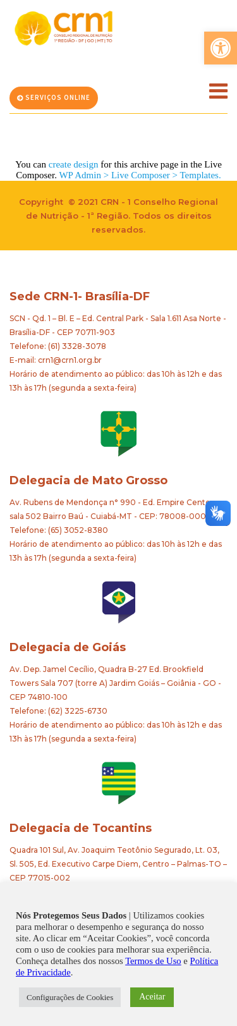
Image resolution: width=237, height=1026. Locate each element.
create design (74, 164)
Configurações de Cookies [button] (70, 997)
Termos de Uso (153, 961)
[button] (220, 48)
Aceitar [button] (152, 996)
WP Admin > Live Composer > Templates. (140, 175)
